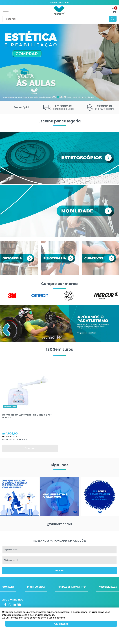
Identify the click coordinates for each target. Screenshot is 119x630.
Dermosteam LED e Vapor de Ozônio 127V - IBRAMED (27, 416)
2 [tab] (58, 97)
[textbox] (59, 19)
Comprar (30, 448)
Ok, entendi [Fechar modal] (61, 623)
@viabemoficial (59, 524)
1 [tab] (54, 97)
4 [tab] (65, 97)
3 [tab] (61, 97)
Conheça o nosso (60, 2)
